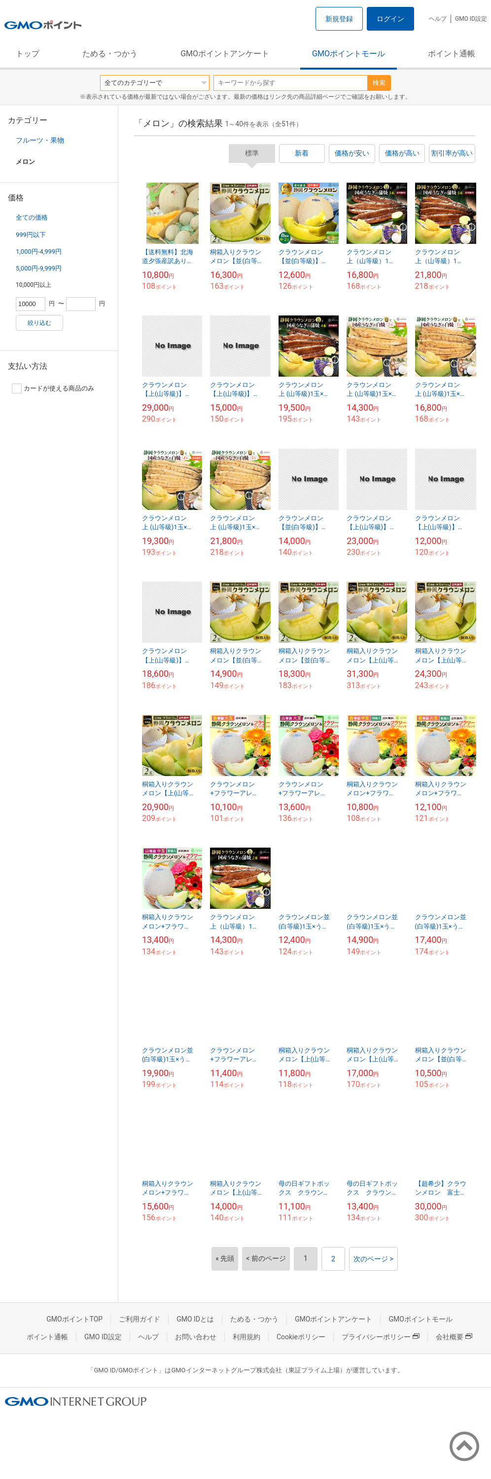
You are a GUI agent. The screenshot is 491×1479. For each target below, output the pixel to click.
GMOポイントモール (348, 53)
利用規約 (246, 1337)
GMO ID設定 (471, 18)
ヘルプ (438, 18)
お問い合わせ (195, 1337)
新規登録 (339, 19)
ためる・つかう (110, 53)
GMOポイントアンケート (224, 53)
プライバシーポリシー (381, 1337)
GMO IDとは (195, 1319)
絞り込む (39, 322)
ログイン (390, 19)
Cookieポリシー (301, 1337)
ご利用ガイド (139, 1319)
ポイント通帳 (451, 53)
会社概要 (454, 1337)
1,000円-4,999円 (39, 251)
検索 (379, 82)
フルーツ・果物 (40, 140)
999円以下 (31, 234)
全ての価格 (32, 217)
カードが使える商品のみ (53, 388)
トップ (27, 53)
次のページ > (373, 1259)
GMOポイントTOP (74, 1319)
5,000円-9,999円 (39, 268)
